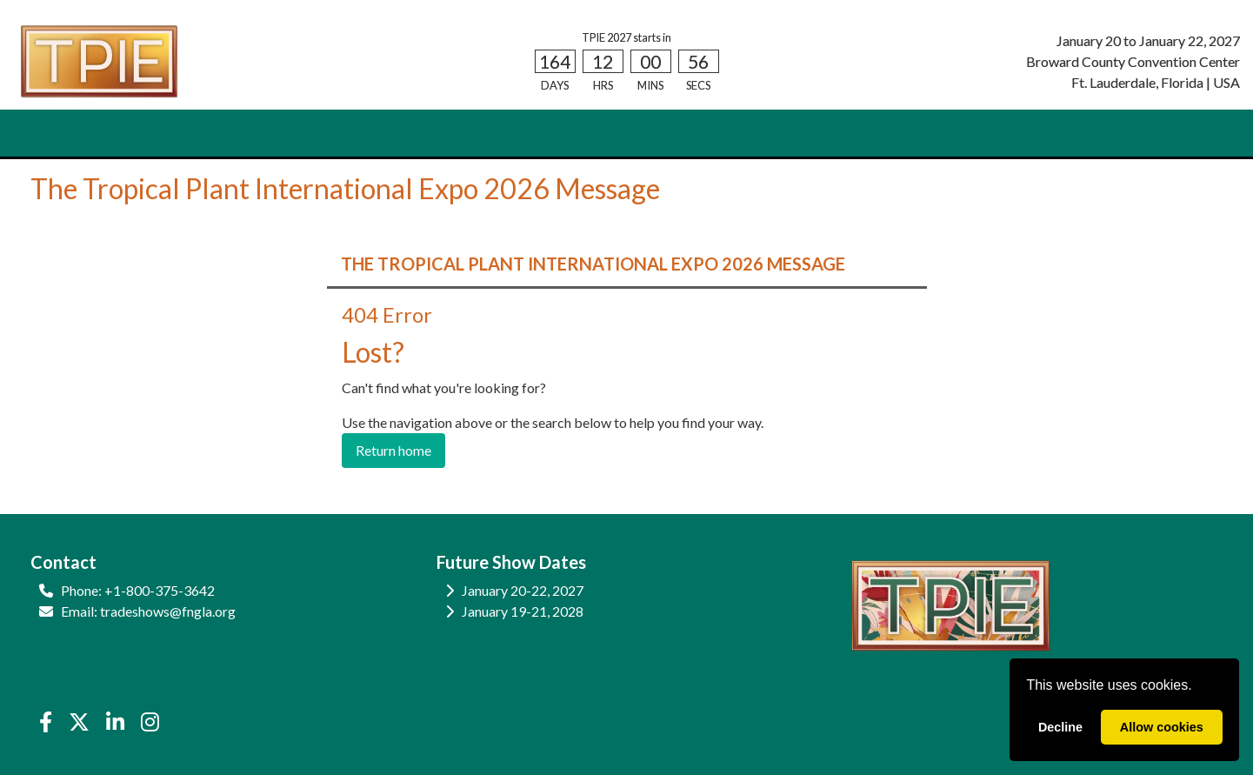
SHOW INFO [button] (309, 133)
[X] (78, 722)
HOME (60, 133)
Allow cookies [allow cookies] (1161, 727)
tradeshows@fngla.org (168, 611)
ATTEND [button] (127, 133)
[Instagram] (150, 722)
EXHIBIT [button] (212, 133)
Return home (393, 450)
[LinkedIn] (114, 722)
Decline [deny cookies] (1060, 727)
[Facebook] (45, 722)
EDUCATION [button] (420, 133)
